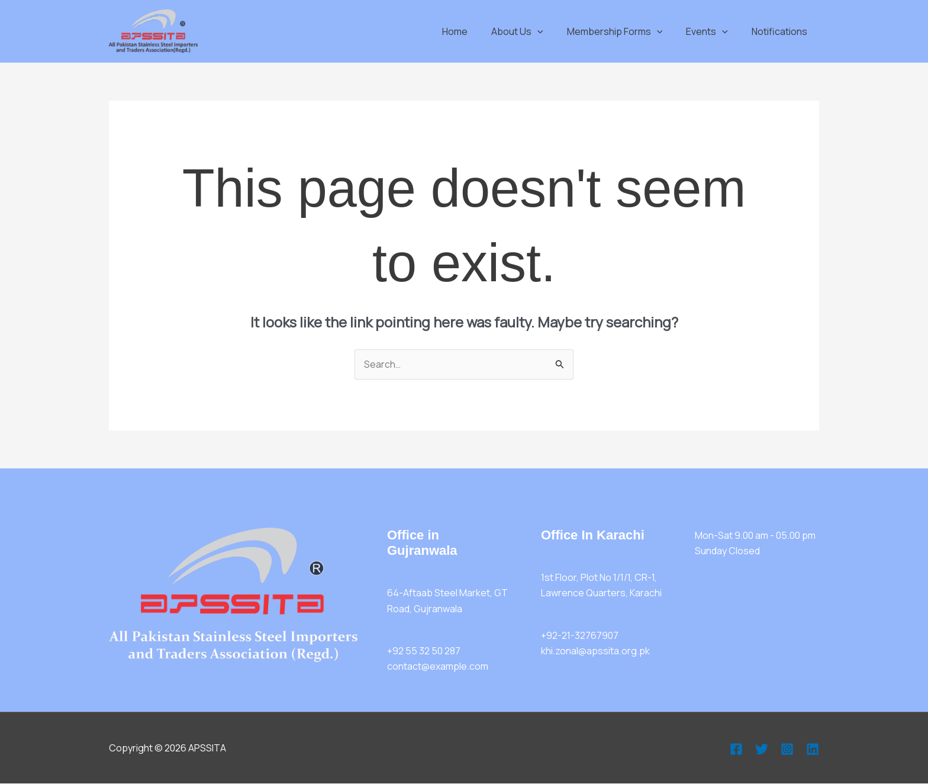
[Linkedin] (812, 749)
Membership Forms (627, 31)
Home (476, 31)
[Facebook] (736, 749)
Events (714, 31)
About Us (534, 31)
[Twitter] (761, 749)
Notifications (782, 31)
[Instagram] (787, 749)
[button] (554, 31)
